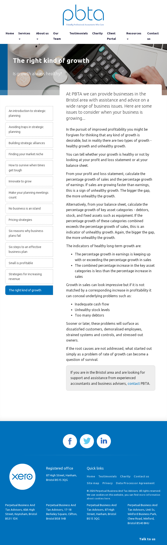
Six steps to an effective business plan (25, 249)
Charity (97, 33)
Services (24, 36)
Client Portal (111, 36)
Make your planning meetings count (28, 195)
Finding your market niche (26, 154)
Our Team (57, 36)
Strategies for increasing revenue (25, 276)
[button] (147, 539)
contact (134, 383)
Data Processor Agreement (135, 483)
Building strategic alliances (27, 143)
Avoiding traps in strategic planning (26, 129)
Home (10, 33)
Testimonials (78, 33)
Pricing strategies (20, 220)
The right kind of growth (25, 290)
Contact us (153, 36)
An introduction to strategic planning (27, 113)
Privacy (107, 483)
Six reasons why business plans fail (26, 233)
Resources (133, 36)
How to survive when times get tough (27, 167)
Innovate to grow (20, 181)
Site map (93, 483)
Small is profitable (21, 263)
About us (42, 36)
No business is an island (25, 208)
